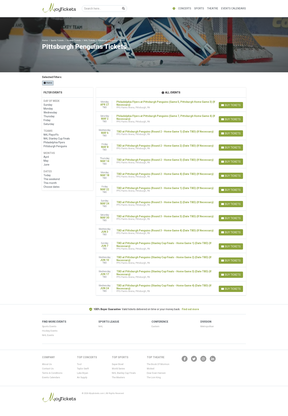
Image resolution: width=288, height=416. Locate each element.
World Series (118, 368)
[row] (171, 105)
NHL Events (48, 335)
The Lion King (154, 377)
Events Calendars (233, 8)
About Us (47, 364)
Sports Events (49, 326)
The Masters (118, 377)
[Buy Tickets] (231, 105)
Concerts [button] (184, 8)
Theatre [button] (212, 8)
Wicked (150, 368)
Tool (79, 364)
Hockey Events (49, 331)
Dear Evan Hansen (156, 373)
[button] (174, 8)
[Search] (101, 8)
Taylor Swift (83, 368)
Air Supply (82, 377)
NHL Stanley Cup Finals (124, 373)
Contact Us (48, 368)
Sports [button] (199, 8)
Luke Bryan (82, 373)
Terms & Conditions (52, 373)
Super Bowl (117, 364)
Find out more (190, 309)
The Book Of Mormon (158, 364)
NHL (100, 326)
